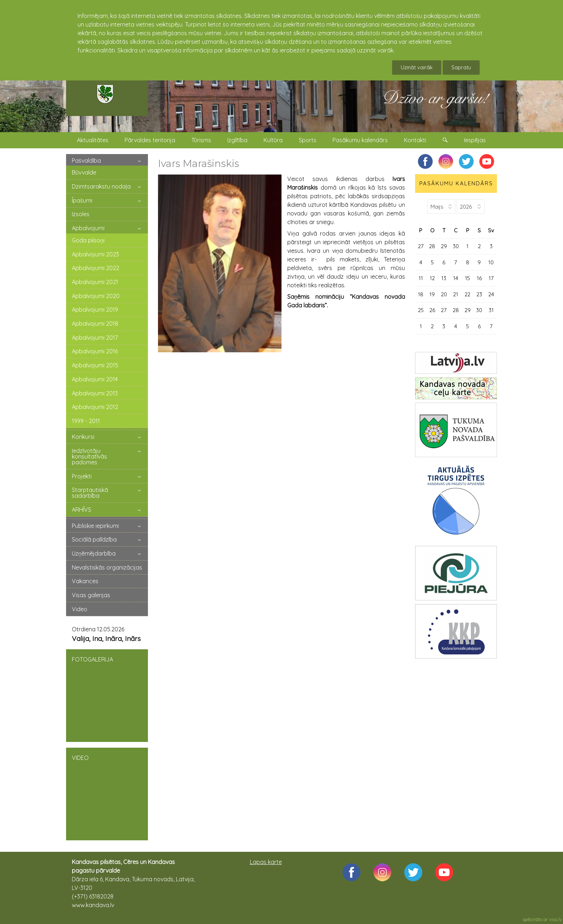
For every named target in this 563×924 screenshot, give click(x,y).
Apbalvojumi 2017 (95, 337)
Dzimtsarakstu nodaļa (101, 186)
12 (432, 278)
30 (456, 246)
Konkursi (83, 436)
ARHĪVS (81, 509)
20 (444, 294)
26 (432, 310)
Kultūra (273, 140)
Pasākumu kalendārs (360, 140)
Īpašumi (82, 200)
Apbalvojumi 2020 (96, 296)
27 (421, 246)
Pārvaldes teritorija (150, 140)
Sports (307, 140)
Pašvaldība (86, 160)
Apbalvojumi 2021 (95, 281)
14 (455, 278)
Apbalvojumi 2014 (95, 379)
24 (491, 294)
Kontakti (415, 140)
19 (432, 294)
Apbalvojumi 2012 (95, 406)
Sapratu (461, 67)
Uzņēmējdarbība (94, 553)
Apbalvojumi (88, 228)
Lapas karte (266, 861)
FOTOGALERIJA (107, 695)
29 (444, 246)
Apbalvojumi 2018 (95, 323)
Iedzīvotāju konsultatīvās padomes (89, 456)
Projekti (82, 476)
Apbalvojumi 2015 (95, 365)
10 (491, 262)
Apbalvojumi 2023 (95, 254)
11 (421, 278)
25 (421, 310)
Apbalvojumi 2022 (95, 267)
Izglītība (237, 140)
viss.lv (555, 919)
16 (479, 278)
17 (491, 278)
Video (79, 609)
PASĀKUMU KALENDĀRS (456, 183)
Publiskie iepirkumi (95, 525)
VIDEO (107, 793)
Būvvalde (84, 172)
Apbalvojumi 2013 (95, 393)
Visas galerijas (91, 595)
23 (479, 294)
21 (455, 294)
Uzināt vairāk (417, 67)
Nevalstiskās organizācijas (107, 567)
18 (420, 294)
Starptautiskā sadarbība (90, 492)
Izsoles (80, 214)
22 (467, 294)
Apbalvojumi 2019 (95, 309)
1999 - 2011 (86, 420)
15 (467, 278)
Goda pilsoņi (88, 240)
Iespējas (475, 140)
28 (432, 246)
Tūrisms (201, 140)
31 (491, 310)
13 (443, 278)
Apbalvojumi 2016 (95, 351)
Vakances (85, 581)
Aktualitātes (92, 140)
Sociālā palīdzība (94, 539)
